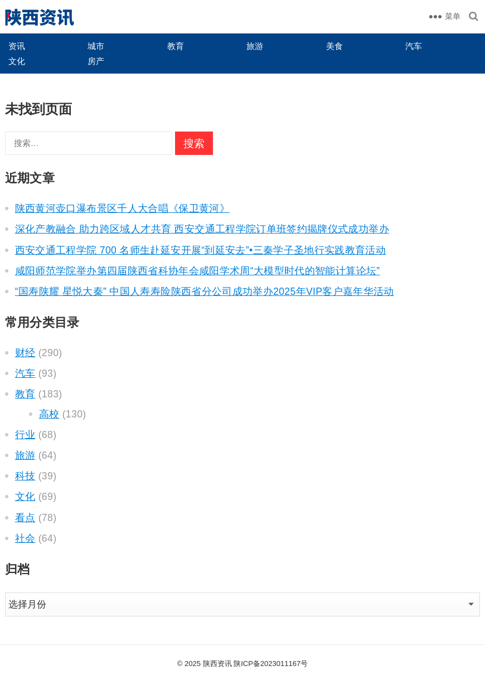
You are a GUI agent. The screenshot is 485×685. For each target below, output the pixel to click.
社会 (25, 538)
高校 (49, 414)
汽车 (413, 46)
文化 (16, 61)
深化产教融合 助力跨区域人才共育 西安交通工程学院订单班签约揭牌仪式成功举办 (202, 229)
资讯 (16, 46)
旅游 (254, 46)
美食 (334, 46)
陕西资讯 (217, 663)
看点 (25, 517)
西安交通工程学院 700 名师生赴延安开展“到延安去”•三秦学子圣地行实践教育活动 (200, 250)
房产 (96, 61)
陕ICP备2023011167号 (271, 663)
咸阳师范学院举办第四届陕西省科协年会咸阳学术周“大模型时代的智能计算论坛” (197, 270)
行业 (25, 434)
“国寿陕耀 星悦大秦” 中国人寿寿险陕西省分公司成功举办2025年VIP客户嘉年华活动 (204, 291)
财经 (25, 352)
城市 (96, 46)
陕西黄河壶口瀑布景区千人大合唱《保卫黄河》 (122, 208)
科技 (25, 476)
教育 (175, 46)
